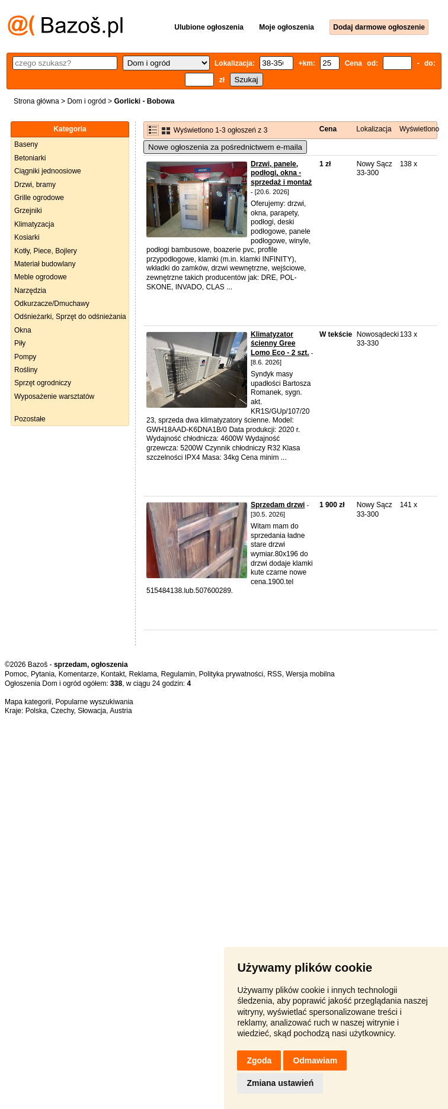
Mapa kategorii (28, 702)
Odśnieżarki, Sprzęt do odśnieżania (70, 316)
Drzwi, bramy (35, 184)
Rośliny (25, 370)
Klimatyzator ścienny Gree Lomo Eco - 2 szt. (280, 343)
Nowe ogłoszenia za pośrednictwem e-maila (225, 147)
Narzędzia (30, 290)
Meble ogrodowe (40, 277)
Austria (121, 711)
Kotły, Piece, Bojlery (45, 251)
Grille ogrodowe (39, 198)
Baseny (26, 144)
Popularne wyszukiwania (94, 702)
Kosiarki (27, 237)
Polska (36, 711)
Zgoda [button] (259, 1060)
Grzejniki (28, 211)
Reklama (142, 674)
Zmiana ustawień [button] (280, 1083)
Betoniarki (30, 158)
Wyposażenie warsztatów (54, 396)
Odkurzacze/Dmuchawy (51, 303)
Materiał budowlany (44, 264)
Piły (19, 343)
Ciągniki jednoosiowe (47, 171)
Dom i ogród (86, 101)
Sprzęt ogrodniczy (42, 383)
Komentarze (78, 674)
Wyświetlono (419, 129)
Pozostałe (30, 419)
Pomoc (16, 674)
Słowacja (92, 711)
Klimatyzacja (34, 224)
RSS (274, 674)
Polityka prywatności (231, 674)
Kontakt (113, 674)
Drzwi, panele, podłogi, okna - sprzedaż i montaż (281, 173)
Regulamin (178, 674)
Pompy (25, 357)
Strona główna (36, 101)
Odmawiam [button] (315, 1060)
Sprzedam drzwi (278, 505)
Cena (328, 129)
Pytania (43, 674)
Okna (22, 330)
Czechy (61, 711)
